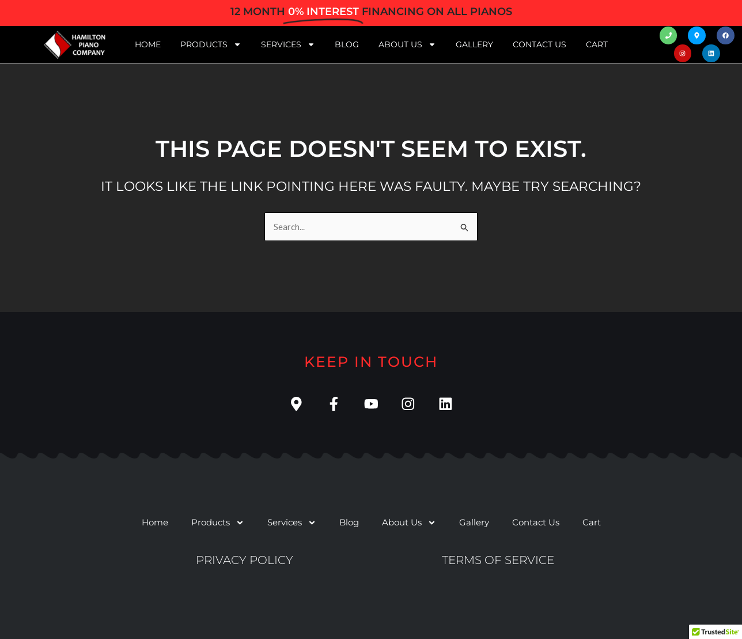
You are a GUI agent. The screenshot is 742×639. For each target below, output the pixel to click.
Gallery (474, 44)
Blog (347, 44)
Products (210, 44)
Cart (597, 44)
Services (288, 44)
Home (148, 44)
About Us (407, 44)
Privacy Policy (244, 560)
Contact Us (539, 44)
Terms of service (498, 560)
